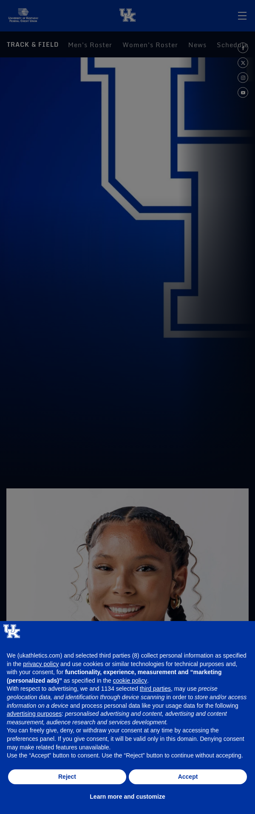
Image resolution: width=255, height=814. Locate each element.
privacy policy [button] (41, 664)
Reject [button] (67, 776)
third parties (155, 688)
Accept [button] (188, 776)
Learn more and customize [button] (127, 796)
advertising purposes (34, 713)
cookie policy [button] (130, 680)
